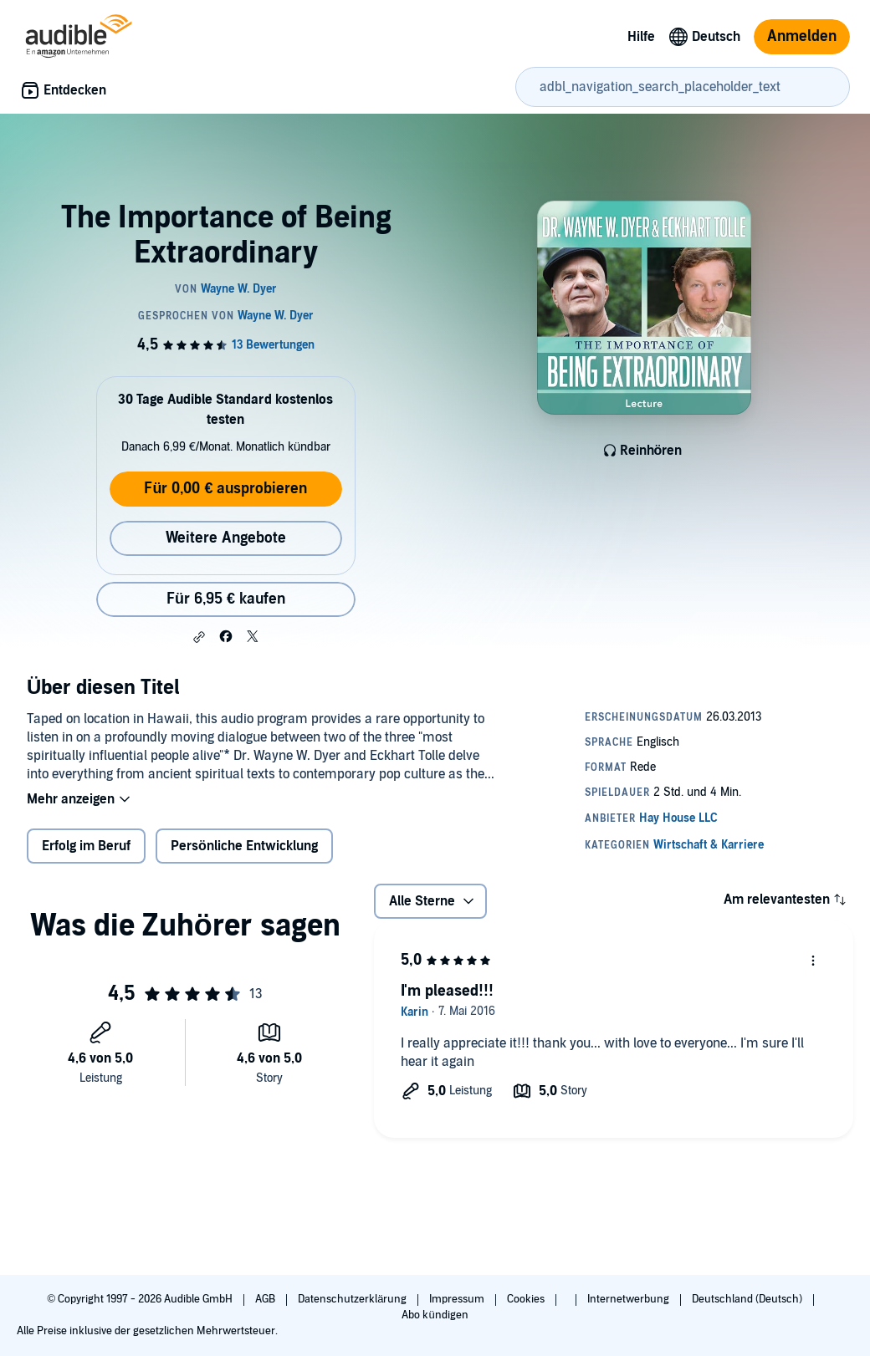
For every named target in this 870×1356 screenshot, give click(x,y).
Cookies (527, 1299)
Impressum (458, 1299)
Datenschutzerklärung (353, 1299)
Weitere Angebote (226, 538)
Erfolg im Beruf (86, 846)
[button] (199, 637)
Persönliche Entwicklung (244, 846)
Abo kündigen (435, 1315)
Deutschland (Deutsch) (748, 1299)
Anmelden (802, 36)
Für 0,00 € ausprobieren (225, 488)
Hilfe (641, 36)
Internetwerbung (629, 1299)
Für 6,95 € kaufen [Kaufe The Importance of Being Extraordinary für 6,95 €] (225, 599)
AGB (266, 1299)
